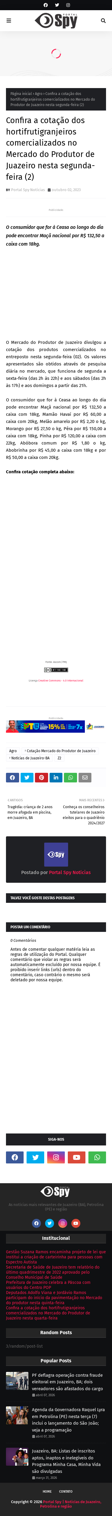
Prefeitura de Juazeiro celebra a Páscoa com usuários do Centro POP (48, 1285)
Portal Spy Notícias (28, 190)
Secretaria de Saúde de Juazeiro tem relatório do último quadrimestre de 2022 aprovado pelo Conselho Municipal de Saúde (52, 1272)
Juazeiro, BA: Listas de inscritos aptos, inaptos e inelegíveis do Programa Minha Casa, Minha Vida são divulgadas (66, 1461)
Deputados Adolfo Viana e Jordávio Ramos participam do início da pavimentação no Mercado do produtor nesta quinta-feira (54, 1297)
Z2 (59, 758)
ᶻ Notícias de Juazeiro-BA (29, 758)
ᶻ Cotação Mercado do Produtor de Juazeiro (60, 751)
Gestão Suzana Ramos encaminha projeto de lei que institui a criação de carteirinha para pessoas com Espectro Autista (56, 1257)
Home (47, 1492)
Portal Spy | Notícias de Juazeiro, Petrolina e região (70, 1504)
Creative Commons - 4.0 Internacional (60, 680)
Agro (38, 94)
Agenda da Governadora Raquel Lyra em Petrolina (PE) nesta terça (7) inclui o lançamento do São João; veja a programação (68, 1420)
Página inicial (21, 94)
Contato (66, 1492)
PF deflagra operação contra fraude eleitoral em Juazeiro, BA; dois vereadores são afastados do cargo (67, 1382)
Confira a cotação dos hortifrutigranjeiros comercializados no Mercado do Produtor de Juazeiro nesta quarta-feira (48, 1313)
